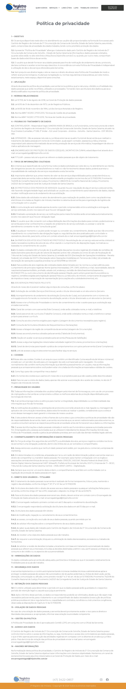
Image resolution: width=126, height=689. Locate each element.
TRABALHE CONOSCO (89, 8)
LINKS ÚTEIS (67, 8)
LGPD (76, 8)
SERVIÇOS (54, 8)
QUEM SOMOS (41, 8)
